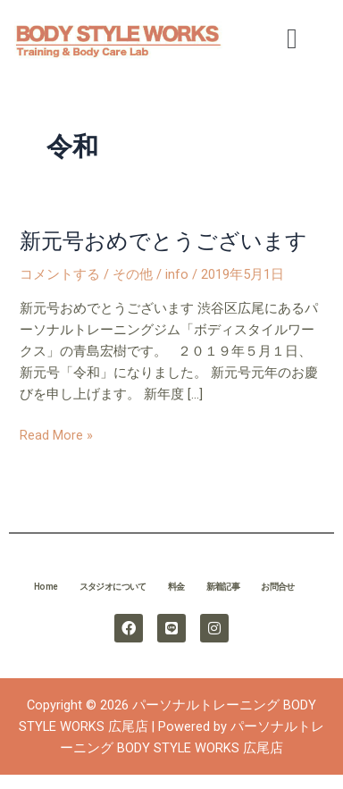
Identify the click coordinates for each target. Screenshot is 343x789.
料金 (176, 587)
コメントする (60, 274)
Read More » (56, 435)
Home (46, 587)
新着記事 (223, 587)
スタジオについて (112, 587)
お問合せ (278, 587)
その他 (133, 274)
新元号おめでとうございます (163, 241)
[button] (292, 38)
